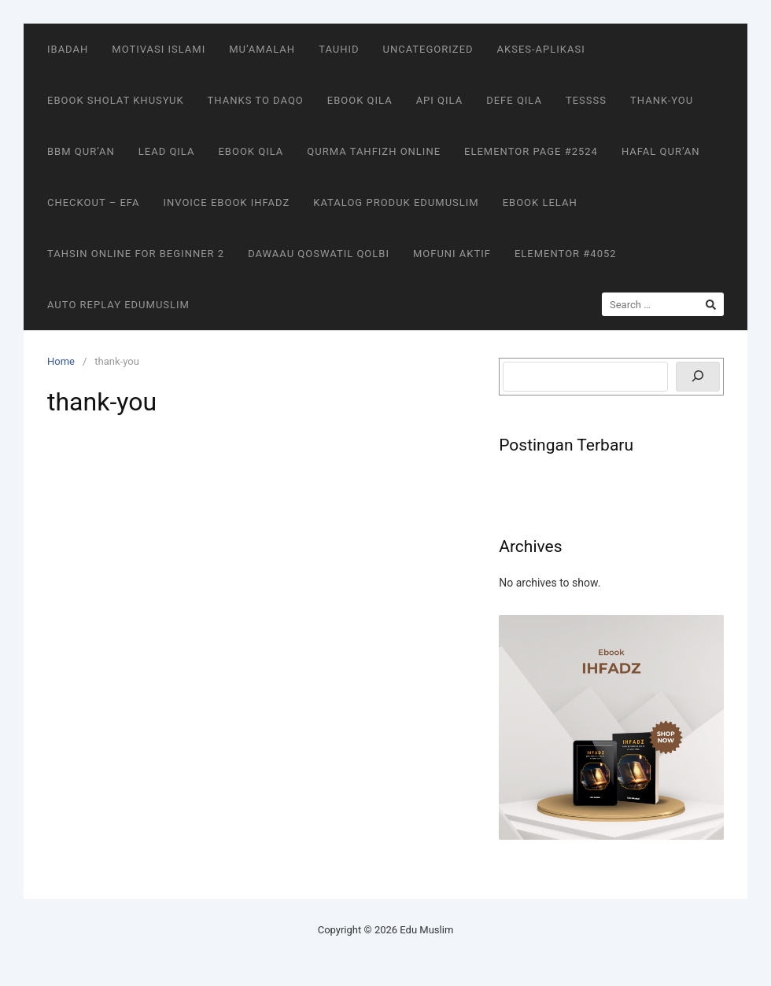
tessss (586, 100)
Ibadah (67, 49)
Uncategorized (428, 49)
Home (61, 361)
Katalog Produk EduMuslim (395, 202)
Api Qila (439, 100)
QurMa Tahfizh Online (374, 151)
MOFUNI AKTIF (452, 253)
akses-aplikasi (541, 49)
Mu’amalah (262, 49)
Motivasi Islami (158, 49)
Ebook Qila (360, 100)
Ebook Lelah (540, 202)
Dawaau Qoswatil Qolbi (318, 253)
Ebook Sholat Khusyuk (115, 100)
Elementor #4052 (566, 253)
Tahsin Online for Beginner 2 (135, 253)
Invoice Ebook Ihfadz (226, 202)
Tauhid (339, 49)
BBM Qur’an (81, 151)
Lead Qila (166, 151)
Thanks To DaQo (256, 100)
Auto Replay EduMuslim (118, 305)
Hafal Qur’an (661, 151)
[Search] (698, 377)
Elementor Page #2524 (531, 151)
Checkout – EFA (93, 202)
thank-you (661, 100)
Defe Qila (514, 100)
